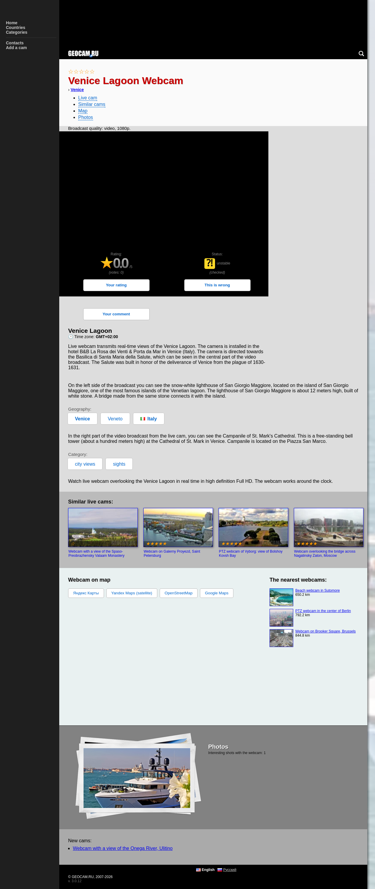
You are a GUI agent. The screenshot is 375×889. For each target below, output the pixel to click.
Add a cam (16, 47)
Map (82, 110)
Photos (85, 117)
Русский (229, 870)
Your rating (116, 285)
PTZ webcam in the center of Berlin (323, 611)
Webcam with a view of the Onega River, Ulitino (123, 848)
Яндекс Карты (86, 593)
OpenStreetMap (179, 593)
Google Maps (216, 593)
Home (11, 22)
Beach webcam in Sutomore (317, 590)
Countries (15, 27)
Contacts (15, 43)
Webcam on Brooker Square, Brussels (325, 631)
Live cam (87, 97)
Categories (16, 32)
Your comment (116, 314)
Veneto (115, 418)
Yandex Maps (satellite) (131, 593)
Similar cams (91, 104)
